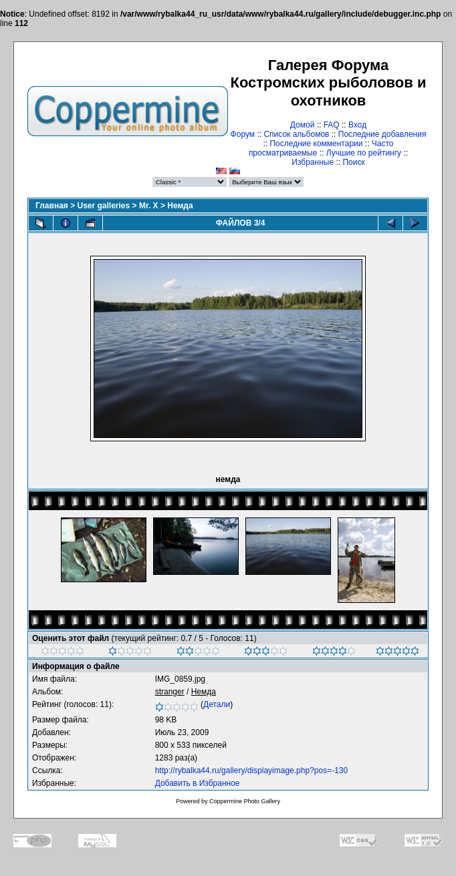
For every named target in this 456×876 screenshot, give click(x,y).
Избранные (313, 162)
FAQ (332, 125)
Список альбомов (296, 134)
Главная (51, 205)
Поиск (353, 162)
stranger (170, 691)
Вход (357, 125)
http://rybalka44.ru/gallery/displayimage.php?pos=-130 (251, 770)
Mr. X (148, 205)
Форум (243, 134)
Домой (302, 125)
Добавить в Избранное (197, 783)
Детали (216, 704)
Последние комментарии (315, 143)
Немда (180, 205)
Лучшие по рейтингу (363, 153)
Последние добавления (382, 134)
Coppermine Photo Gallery (244, 801)
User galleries (104, 205)
